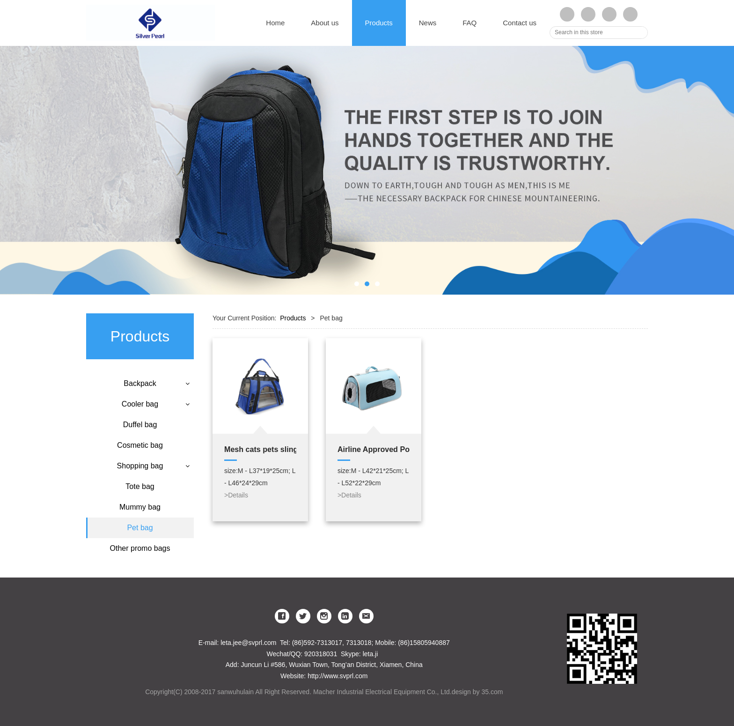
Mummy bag (140, 507)
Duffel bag (140, 425)
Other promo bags (140, 548)
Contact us (519, 23)
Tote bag (139, 486)
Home (275, 23)
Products (379, 23)
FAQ (469, 23)
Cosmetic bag (140, 445)
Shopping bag (140, 466)
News (428, 23)
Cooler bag (140, 404)
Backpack (140, 383)
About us (324, 23)
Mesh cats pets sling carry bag (260, 449)
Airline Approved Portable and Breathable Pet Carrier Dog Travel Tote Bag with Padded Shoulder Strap (374, 449)
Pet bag (140, 528)
